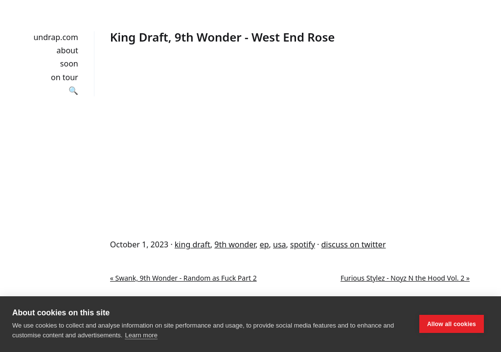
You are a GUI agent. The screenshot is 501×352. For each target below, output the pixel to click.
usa (279, 244)
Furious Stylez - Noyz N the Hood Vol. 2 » (405, 278)
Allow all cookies (451, 324)
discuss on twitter (353, 244)
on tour (64, 77)
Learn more (141, 335)
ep (264, 244)
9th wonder (234, 244)
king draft (192, 244)
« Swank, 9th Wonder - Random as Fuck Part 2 (183, 278)
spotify (302, 244)
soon (69, 63)
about (67, 50)
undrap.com (55, 37)
